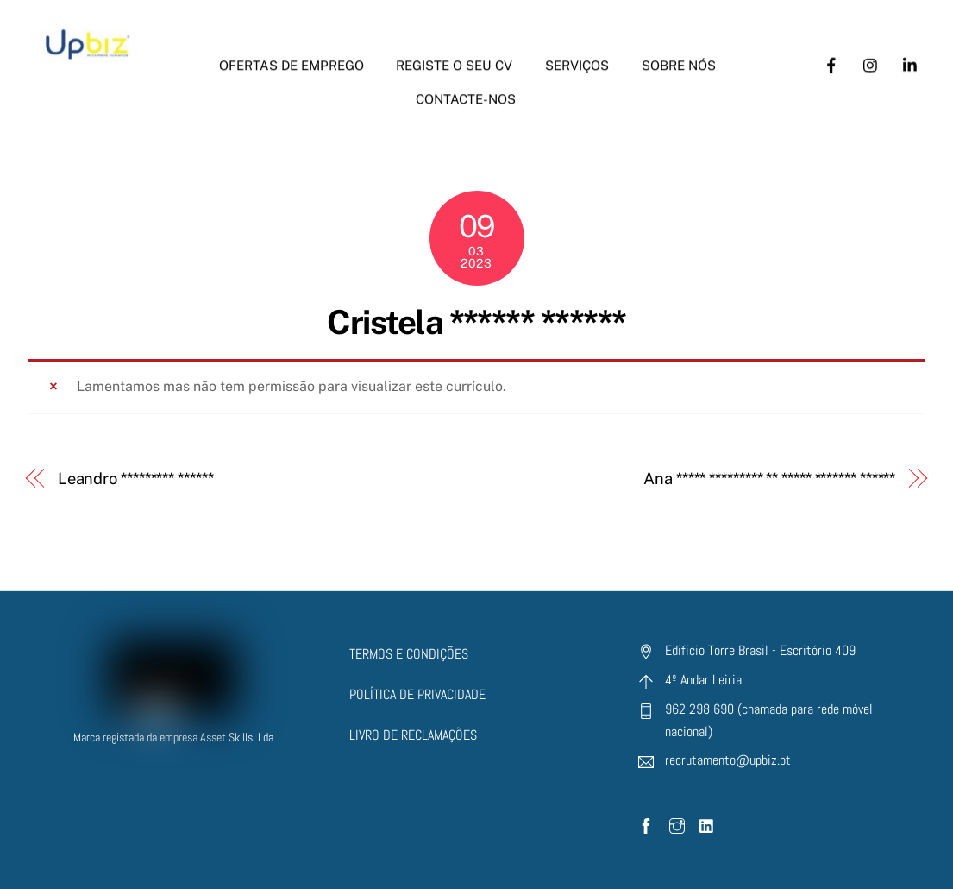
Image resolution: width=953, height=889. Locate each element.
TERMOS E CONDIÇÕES (408, 654)
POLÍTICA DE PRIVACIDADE (417, 694)
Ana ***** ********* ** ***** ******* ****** (769, 479)
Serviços (577, 56)
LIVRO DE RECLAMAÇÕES (413, 735)
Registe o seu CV (454, 56)
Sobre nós (679, 56)
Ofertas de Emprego (291, 56)
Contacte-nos (466, 89)
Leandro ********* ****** (136, 479)
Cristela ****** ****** (476, 322)
